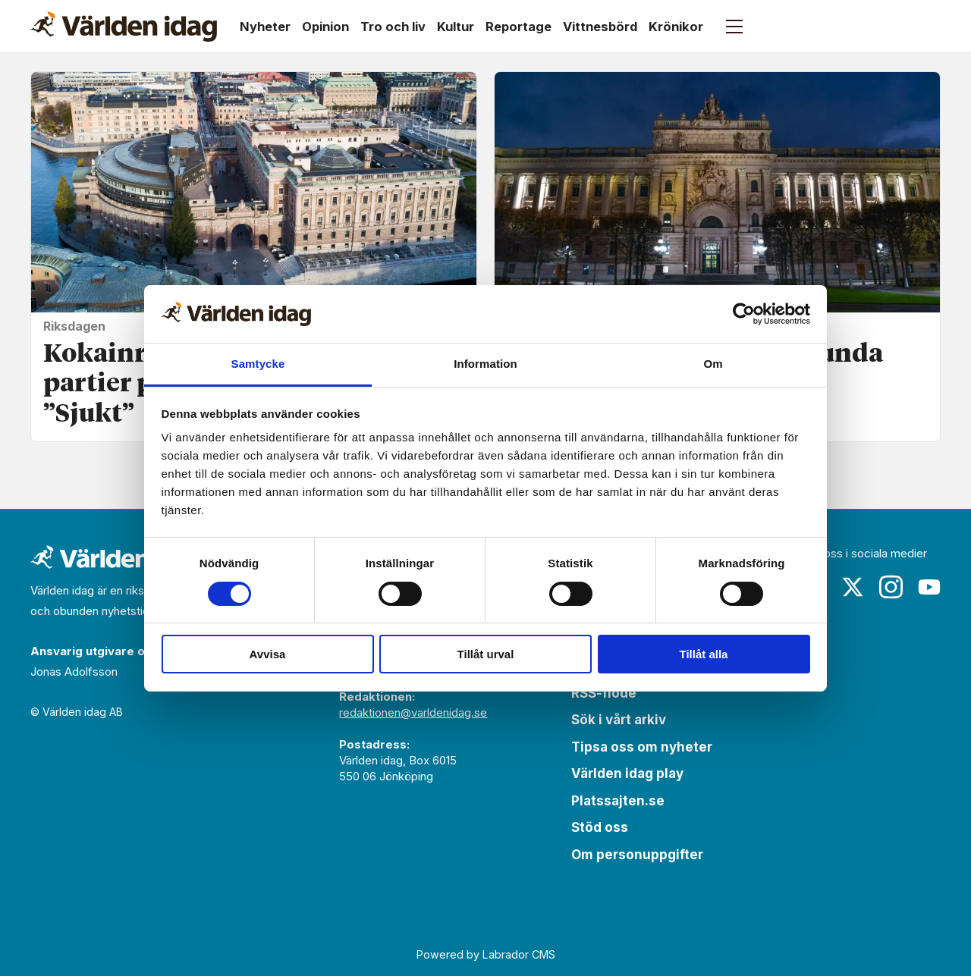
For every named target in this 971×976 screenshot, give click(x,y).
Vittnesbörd (600, 26)
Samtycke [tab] (258, 363)
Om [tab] (712, 363)
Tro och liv (393, 26)
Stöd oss (599, 827)
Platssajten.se (618, 800)
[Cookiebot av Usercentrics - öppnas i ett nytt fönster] (743, 314)
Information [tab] (485, 363)
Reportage (518, 26)
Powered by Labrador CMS (485, 954)
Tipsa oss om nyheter (641, 747)
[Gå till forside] (123, 26)
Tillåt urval (485, 654)
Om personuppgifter (637, 854)
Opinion (325, 26)
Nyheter (265, 26)
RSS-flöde (603, 693)
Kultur (455, 26)
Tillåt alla (704, 654)
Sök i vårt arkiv (618, 719)
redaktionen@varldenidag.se (413, 712)
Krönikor (676, 26)
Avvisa (268, 654)
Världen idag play (627, 773)
